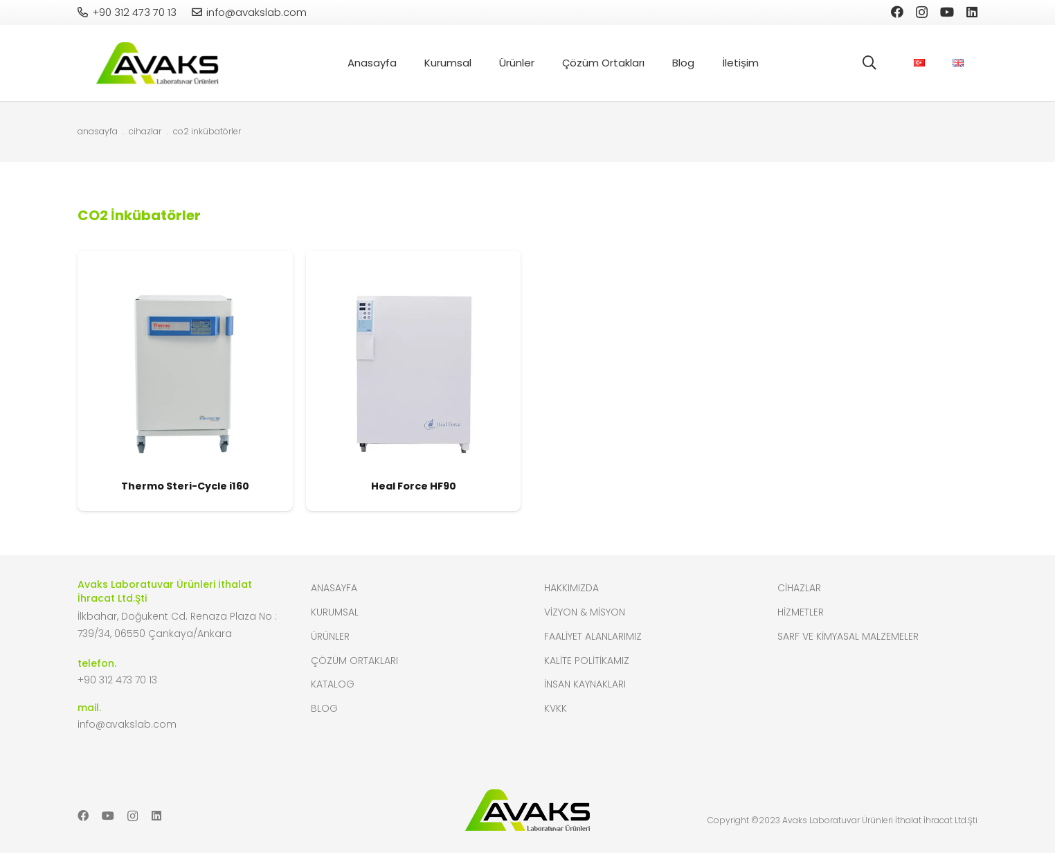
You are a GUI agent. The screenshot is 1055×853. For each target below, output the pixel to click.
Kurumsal (335, 612)
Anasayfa (334, 588)
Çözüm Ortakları (354, 660)
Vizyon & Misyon (584, 612)
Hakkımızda (571, 588)
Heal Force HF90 (413, 486)
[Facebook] (897, 12)
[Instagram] (922, 12)
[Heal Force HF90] (413, 258)
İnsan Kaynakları (585, 684)
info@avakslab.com (127, 724)
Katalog (332, 684)
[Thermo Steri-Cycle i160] (185, 258)
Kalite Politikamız (586, 660)
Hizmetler (800, 612)
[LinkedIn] (971, 12)
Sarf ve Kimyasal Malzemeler (848, 636)
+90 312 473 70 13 (117, 680)
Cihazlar (799, 588)
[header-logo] (157, 63)
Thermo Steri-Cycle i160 (185, 486)
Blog (324, 708)
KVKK (555, 708)
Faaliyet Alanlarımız (593, 636)
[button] (869, 63)
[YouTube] (947, 12)
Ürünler (330, 636)
